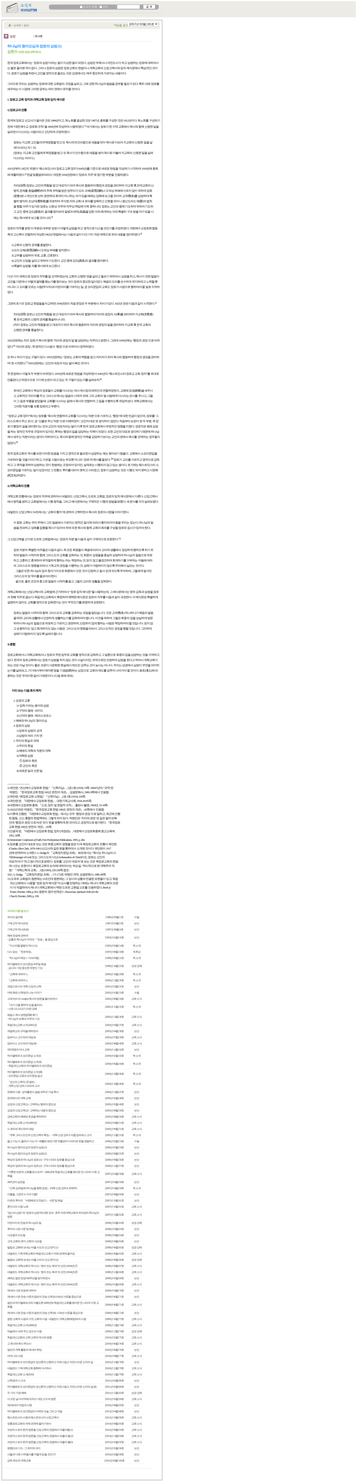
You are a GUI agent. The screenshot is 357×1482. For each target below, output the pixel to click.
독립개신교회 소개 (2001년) (22, 1025)
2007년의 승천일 (16, 1182)
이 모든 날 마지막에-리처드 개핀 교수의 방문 (31, 1399)
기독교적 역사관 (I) (17, 923)
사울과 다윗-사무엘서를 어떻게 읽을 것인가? (31, 1454)
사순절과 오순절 (16, 1235)
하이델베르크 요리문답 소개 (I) (24, 1055)
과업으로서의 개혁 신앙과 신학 (24, 986)
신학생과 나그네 (16, 1380)
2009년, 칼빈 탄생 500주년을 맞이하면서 (28, 1278)
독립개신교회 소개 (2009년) (22, 1325)
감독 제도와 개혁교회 (19, 1460)
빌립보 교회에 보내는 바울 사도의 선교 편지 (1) (32, 1247)
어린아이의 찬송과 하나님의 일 (24, 1222)
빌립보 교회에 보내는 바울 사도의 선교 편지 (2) (32, 1259)
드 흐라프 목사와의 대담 (20, 1129)
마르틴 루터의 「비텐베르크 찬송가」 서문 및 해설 (35, 1200)
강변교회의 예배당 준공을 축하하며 (26, 1116)
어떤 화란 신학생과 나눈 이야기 (24, 992)
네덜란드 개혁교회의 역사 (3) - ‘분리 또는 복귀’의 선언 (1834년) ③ (42, 1284)
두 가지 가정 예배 (16, 1392)
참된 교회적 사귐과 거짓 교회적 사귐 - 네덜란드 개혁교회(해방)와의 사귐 (46, 1319)
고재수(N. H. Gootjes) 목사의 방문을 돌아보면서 (32, 998)
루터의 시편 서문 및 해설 (20, 1229)
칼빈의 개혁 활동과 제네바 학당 (24, 1349)
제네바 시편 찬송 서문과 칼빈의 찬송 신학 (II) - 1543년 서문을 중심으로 (45, 1312)
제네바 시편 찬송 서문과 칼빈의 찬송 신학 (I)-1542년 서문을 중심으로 (44, 1296)
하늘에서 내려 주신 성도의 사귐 (24, 1331)
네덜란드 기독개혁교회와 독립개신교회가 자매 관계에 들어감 (41, 1253)
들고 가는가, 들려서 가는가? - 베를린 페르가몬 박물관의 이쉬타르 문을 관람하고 (50, 1141)
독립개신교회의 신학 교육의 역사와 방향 (29, 1337)
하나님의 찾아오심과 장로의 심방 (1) (27, 1147)
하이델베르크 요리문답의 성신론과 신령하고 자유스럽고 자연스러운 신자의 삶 (50, 1362)
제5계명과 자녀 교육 (18, 1049)
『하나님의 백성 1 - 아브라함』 (24, 958)
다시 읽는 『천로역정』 (20, 951)
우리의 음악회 (15, 917)
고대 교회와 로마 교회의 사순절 (24, 1241)
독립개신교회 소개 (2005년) (22, 1122)
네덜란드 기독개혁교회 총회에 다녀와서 (29, 1368)
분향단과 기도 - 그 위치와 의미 (23, 1448)
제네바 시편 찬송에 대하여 (21, 1290)
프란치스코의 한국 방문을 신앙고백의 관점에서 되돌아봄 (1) (40, 1429)
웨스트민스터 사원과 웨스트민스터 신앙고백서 (33, 1417)
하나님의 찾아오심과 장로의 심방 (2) (27, 1153)
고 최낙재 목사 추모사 (19, 1343)
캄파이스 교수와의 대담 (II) (21, 1043)
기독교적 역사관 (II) (17, 929)
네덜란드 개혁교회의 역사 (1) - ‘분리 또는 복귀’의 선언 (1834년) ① (42, 1266)
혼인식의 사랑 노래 (17, 1206)
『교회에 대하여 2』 (18, 980)
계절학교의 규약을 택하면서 (22, 1031)
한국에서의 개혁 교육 (19, 1098)
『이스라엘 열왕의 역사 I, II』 (23, 945)
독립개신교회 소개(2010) (20, 1374)
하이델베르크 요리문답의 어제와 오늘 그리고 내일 (34, 1411)
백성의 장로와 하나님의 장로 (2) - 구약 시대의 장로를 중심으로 (41, 1165)
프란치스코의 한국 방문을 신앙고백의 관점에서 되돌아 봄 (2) (40, 1436)
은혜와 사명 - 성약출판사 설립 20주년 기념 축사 (33, 1092)
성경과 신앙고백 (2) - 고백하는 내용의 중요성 (31, 1110)
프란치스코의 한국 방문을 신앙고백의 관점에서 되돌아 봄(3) (40, 1442)
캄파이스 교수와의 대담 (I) (21, 1037)
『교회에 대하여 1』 (18, 974)
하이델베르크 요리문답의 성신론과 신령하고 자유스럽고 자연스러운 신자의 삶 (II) (51, 1386)
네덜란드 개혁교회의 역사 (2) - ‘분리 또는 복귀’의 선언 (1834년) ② (42, 1272)
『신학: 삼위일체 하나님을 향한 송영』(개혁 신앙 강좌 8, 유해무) (42, 1188)
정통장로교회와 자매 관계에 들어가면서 (29, 1423)
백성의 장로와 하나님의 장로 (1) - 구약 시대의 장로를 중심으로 (41, 1159)
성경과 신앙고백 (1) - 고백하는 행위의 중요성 (31, 1104)
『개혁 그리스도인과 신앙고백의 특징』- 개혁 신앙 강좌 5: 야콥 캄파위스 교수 (49, 1135)
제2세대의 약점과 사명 (19, 1405)
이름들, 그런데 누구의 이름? (22, 1194)
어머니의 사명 (15, 1356)
